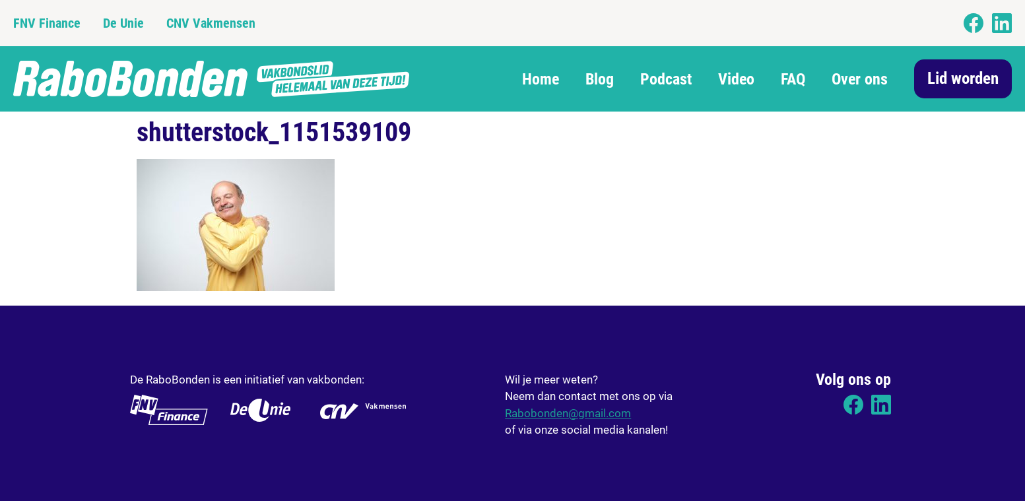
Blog (599, 79)
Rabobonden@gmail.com (568, 413)
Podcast (666, 79)
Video (736, 79)
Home (540, 79)
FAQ (793, 79)
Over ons (860, 79)
